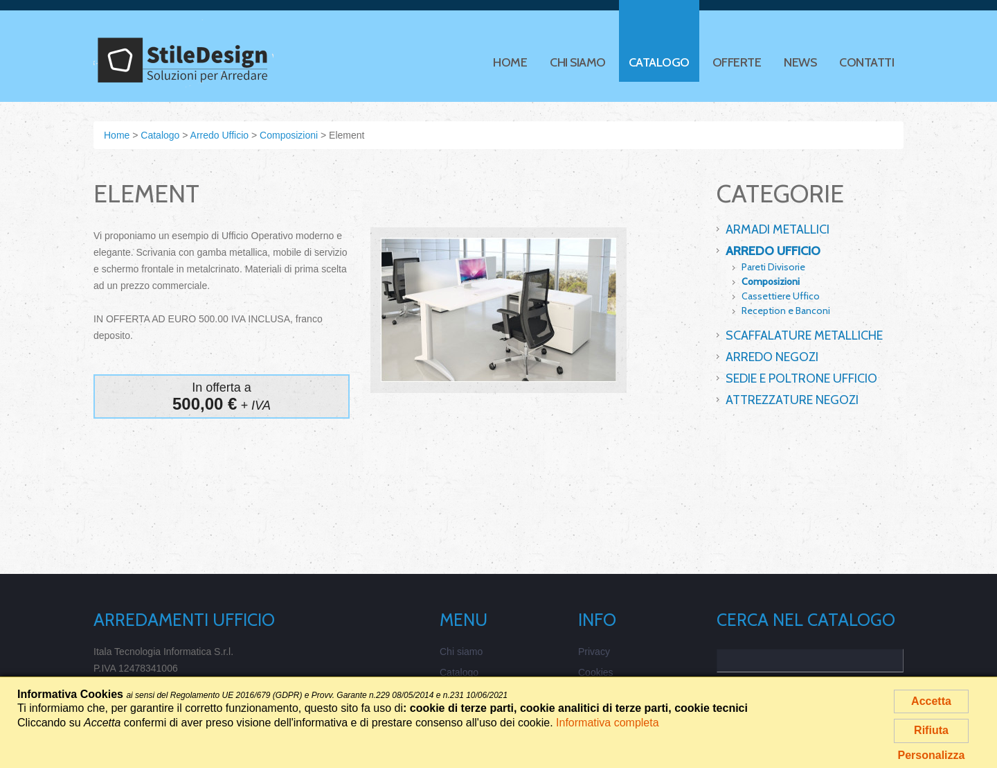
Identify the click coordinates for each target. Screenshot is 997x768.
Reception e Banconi (786, 310)
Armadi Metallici (777, 229)
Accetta (931, 701)
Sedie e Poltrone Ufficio (801, 378)
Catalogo (659, 65)
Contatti (866, 62)
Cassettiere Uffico (781, 296)
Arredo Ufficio (773, 251)
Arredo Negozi (772, 357)
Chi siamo (578, 62)
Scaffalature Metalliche (804, 335)
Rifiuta (931, 730)
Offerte (737, 62)
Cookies (595, 672)
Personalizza (931, 755)
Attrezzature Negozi (792, 400)
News (800, 62)
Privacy (594, 651)
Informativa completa (607, 722)
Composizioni (771, 281)
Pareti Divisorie (773, 267)
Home (510, 62)
